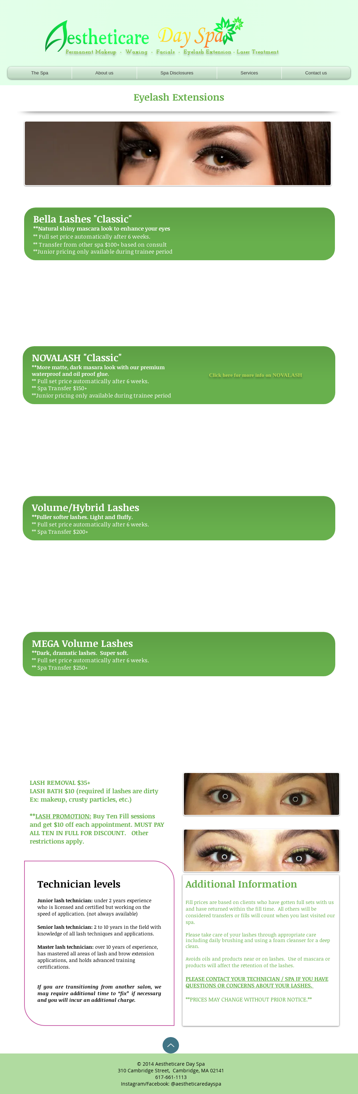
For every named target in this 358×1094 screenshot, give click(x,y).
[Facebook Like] (306, 49)
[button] (249, 73)
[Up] (171, 1045)
